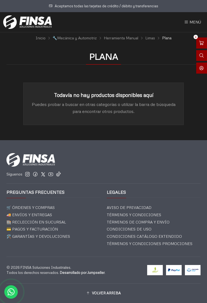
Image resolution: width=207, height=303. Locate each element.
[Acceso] (201, 68)
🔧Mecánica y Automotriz (75, 38)
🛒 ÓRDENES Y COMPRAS (30, 207)
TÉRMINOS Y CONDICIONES (134, 214)
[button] (103, 293)
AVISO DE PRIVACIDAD (129, 207)
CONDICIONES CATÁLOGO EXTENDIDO (144, 236)
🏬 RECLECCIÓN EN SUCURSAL (36, 222)
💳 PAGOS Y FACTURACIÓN (32, 229)
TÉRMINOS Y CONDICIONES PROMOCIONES (149, 243)
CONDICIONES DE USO (129, 229)
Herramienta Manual (121, 38)
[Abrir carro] (201, 43)
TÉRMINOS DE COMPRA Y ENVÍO (138, 222)
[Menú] (192, 22)
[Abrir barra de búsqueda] (201, 55)
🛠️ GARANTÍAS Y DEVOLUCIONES (38, 236)
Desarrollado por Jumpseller (82, 272)
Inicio (41, 38)
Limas (150, 38)
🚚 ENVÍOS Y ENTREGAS (29, 214)
